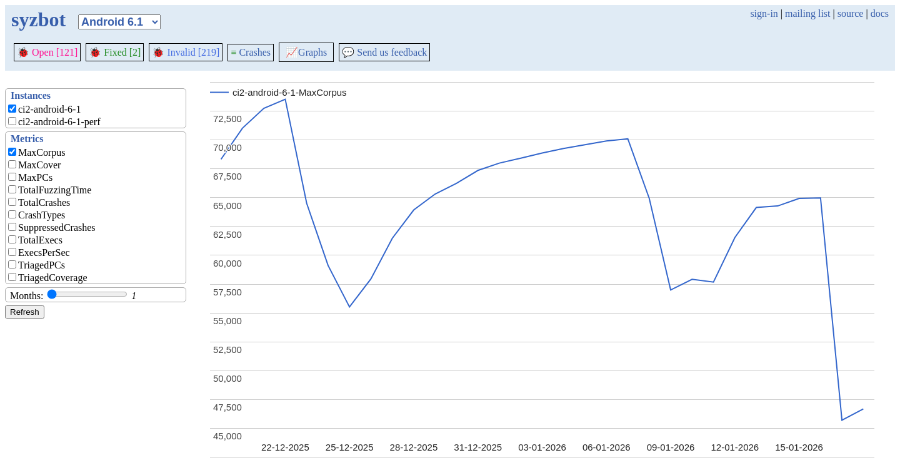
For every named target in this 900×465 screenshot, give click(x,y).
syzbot (38, 19)
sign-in (764, 13)
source (851, 13)
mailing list (807, 13)
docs (880, 13)
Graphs (306, 52)
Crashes (251, 52)
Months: (26, 295)
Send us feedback (384, 52)
